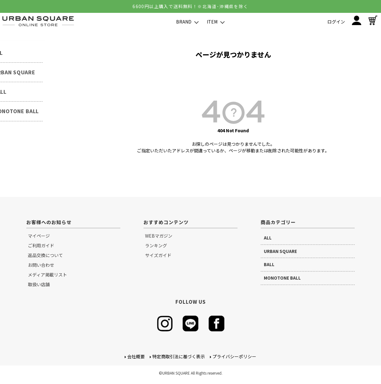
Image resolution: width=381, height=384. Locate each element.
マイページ (39, 236)
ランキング (156, 245)
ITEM (212, 21)
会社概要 (136, 357)
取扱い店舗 (39, 284)
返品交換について (45, 255)
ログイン (336, 21)
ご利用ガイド (41, 245)
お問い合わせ (41, 265)
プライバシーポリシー (234, 357)
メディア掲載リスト (47, 274)
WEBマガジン (158, 236)
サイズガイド (158, 255)
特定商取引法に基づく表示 (178, 357)
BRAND (183, 21)
